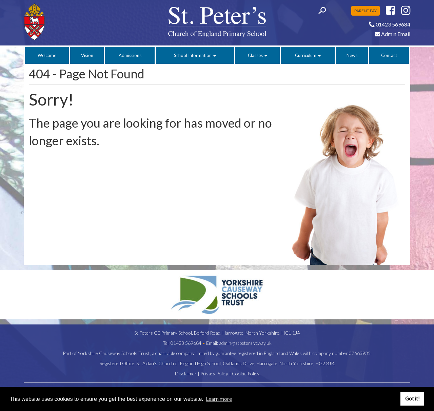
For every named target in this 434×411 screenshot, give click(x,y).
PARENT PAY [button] (365, 10)
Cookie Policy (245, 373)
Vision (87, 55)
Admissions (130, 55)
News (352, 55)
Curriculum (308, 55)
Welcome (47, 55)
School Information (195, 55)
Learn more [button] (219, 398)
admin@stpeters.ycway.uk (245, 343)
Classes (257, 55)
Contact (389, 55)
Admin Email (392, 34)
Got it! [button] (412, 398)
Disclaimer (186, 373)
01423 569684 (186, 343)
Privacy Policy (214, 373)
